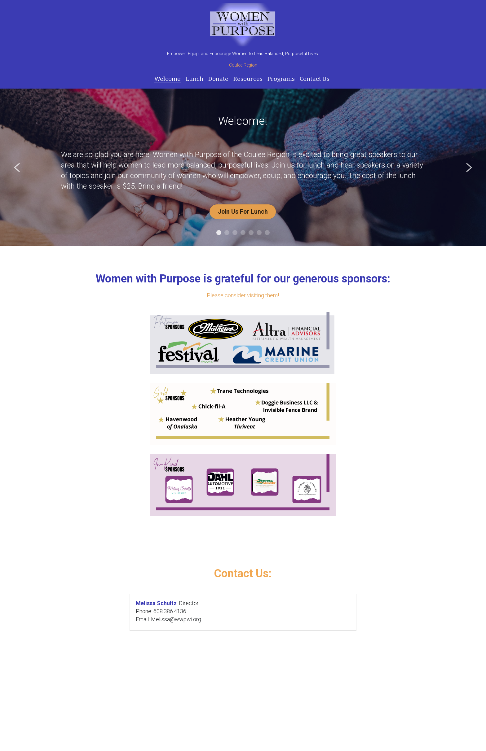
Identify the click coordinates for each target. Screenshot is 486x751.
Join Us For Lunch (243, 210)
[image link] (243, 24)
